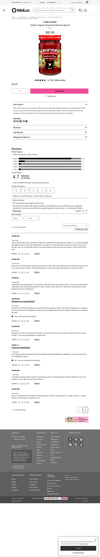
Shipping (39, 452)
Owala (14, 484)
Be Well (54, 463)
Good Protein (33, 479)
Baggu (14, 482)
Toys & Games (52, 483)
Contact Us (40, 437)
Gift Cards (40, 439)
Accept (78, 548)
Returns (39, 455)
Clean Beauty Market (54, 480)
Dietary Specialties (53, 494)
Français (42, 2)
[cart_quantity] (20, 91)
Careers (39, 463)
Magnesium (51, 491)
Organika (15, 490)
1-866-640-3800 (16, 501)
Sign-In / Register (77, 2)
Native (14, 479)
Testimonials (55, 445)
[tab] (50, 104)
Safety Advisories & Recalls (41, 444)
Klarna (39, 458)
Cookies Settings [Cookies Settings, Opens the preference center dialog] (78, 553)
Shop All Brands (34, 490)
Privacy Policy (84, 544)
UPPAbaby (32, 484)
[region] (78, 546)
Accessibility (41, 460)
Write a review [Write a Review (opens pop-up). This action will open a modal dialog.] (59, 80)
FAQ (38, 450)
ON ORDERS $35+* (22, 2)
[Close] (95, 539)
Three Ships (33, 482)
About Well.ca (55, 437)
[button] (14, 91)
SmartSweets (33, 487)
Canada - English (19, 437)
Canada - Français (19, 439)
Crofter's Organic (50, 22)
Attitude (14, 487)
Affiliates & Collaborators (55, 440)
